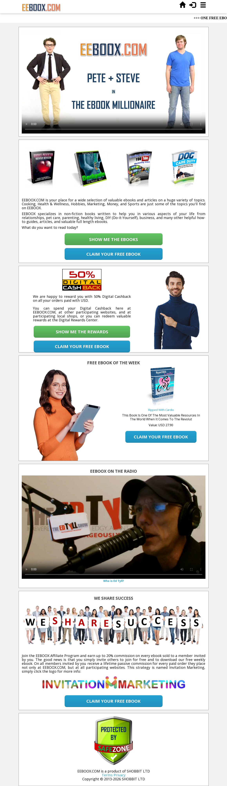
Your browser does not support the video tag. (113, 82)
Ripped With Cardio (161, 410)
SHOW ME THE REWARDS (82, 331)
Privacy (120, 775)
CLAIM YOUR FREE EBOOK (113, 254)
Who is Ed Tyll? (113, 581)
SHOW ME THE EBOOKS (113, 239)
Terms (107, 775)
